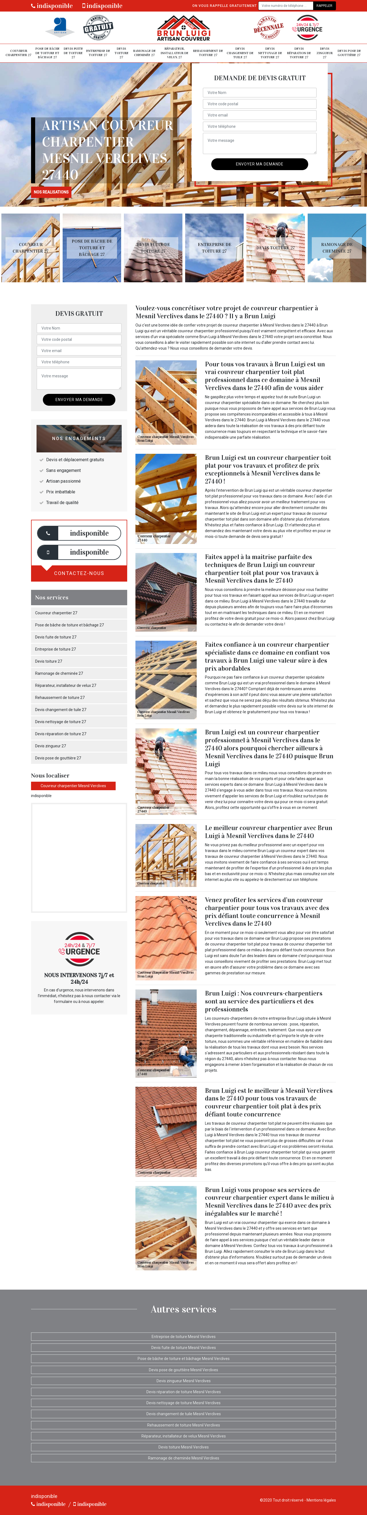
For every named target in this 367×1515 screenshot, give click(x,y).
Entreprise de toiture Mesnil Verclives (184, 1336)
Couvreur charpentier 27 (18, 53)
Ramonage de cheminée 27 (144, 53)
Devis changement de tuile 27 (240, 53)
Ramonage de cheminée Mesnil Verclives (183, 1458)
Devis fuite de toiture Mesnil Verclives (183, 1347)
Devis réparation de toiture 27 (299, 53)
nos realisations (51, 192)
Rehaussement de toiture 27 (208, 53)
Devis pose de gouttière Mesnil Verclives (183, 1370)
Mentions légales (321, 1500)
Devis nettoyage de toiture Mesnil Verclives (183, 1403)
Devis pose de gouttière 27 (349, 53)
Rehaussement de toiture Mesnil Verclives (183, 1425)
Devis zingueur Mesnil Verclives (184, 1381)
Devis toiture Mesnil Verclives (184, 1447)
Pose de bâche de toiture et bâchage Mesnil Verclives (184, 1358)
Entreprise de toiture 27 (98, 53)
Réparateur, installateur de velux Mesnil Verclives (183, 1436)
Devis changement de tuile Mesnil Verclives (183, 1414)
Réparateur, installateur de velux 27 (174, 53)
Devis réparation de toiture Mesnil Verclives (183, 1392)
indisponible (52, 6)
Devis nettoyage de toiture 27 (270, 53)
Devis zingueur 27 (324, 53)
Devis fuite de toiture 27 (73, 53)
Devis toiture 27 (122, 53)
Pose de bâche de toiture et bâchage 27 (47, 53)
